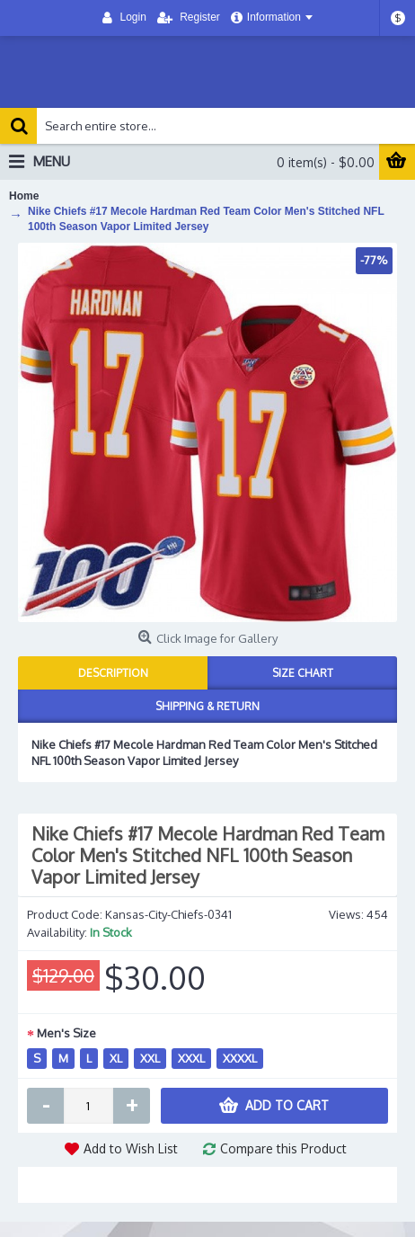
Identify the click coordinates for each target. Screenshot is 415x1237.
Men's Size (66, 1033)
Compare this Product (283, 1148)
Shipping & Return (207, 706)
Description (113, 673)
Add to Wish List (131, 1148)
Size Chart (302, 673)
